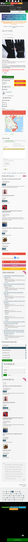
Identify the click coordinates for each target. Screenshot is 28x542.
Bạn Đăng (20, 3)
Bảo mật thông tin (19, 499)
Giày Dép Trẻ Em (5, 246)
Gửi (5, 169)
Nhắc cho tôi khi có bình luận (9, 160)
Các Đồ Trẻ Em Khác (6, 181)
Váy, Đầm (4, 198)
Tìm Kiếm (3, 499)
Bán (12, 491)
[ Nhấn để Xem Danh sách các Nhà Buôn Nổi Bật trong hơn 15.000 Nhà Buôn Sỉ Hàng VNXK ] (13, 70)
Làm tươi (5, 166)
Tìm (5, 375)
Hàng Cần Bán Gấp (6, 355)
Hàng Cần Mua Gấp (6, 357)
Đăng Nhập (8, 140)
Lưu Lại (19, 493)
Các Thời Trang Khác (6, 214)
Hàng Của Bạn (4, 497)
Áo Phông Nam (5, 230)
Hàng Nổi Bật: (20, 81)
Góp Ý (8, 499)
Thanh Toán (12, 499)
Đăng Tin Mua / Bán (15, 261)
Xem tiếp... (6, 282)
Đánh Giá (12, 134)
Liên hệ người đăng (8, 77)
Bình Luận (6, 134)
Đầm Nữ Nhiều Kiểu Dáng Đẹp (8, 195)
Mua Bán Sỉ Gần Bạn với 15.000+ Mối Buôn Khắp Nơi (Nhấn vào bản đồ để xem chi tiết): (14, 112)
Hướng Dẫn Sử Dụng (5, 495)
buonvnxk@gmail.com (14, 507)
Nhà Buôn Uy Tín (6, 352)
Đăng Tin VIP (8, 3)
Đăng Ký (11, 140)
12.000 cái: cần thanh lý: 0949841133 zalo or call (12, 434)
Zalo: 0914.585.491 (22, 507)
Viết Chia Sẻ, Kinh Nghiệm (19, 497)
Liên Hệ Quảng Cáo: (5, 507)
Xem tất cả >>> (20, 85)
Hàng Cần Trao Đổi (6, 350)
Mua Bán (9, 491)
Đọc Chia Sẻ (4, 493)
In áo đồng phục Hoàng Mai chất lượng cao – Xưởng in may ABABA (12, 211)
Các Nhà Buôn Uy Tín (15, 268)
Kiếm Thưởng (14, 493)
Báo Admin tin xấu (7, 97)
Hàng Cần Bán (5, 345)
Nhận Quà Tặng (11, 497)
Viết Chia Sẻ (14, 265)
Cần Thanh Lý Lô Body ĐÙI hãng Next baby (12, 385)
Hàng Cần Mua (5, 347)
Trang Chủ (4, 491)
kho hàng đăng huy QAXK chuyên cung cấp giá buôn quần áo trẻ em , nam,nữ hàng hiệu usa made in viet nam (14, 332)
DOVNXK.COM (24, 486)
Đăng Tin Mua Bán (14, 3)
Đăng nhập (17, 495)
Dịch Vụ (9, 493)
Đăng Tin (21, 495)
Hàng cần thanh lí (6, 243)
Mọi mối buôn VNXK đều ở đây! (7, 5)
